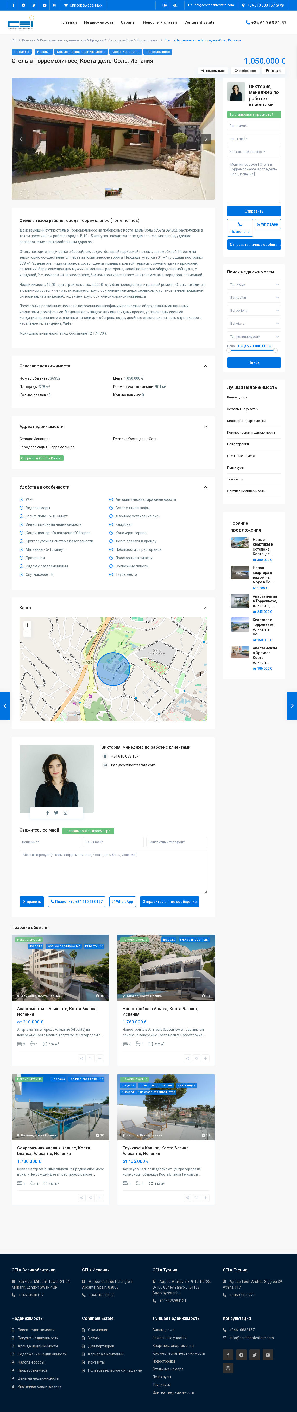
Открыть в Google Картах (41, 458)
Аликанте (28, 996)
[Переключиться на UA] (164, 5)
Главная (69, 22)
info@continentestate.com (133, 765)
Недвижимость (98, 22)
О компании (98, 1330)
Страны (128, 22)
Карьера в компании (105, 1354)
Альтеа (132, 996)
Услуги (94, 1338)
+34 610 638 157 (261, 5)
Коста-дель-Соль (120, 40)
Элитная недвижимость (246, 491)
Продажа (97, 40)
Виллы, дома (237, 397)
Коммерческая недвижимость (63, 40)
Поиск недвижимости (36, 1330)
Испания (28, 40)
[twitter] (34, 5)
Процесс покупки (32, 1370)
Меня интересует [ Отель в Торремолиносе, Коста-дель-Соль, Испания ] (113, 872)
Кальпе (27, 1135)
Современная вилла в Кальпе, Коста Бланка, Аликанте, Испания (53, 1151)
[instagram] (55, 5)
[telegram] (23, 5)
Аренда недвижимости (38, 1346)
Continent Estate (199, 22)
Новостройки (238, 444)
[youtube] (44, 5)
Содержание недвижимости (42, 1354)
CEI (14, 40)
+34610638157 (30, 1295)
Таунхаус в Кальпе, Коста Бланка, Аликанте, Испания (156, 1151)
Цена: (231, 346)
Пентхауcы (235, 468)
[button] (21, 139)
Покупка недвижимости (38, 1338)
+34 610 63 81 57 (269, 22)
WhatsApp (122, 901)
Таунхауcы (235, 479)
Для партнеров (101, 1346)
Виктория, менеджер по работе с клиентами (146, 747)
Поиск (254, 362)
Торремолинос (148, 40)
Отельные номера (241, 456)
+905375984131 (172, 1301)
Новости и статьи (160, 22)
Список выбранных (83, 5)
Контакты (96, 1362)
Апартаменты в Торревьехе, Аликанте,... (265, 601)
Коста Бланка (49, 996)
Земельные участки (242, 409)
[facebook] (13, 5)
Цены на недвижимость (38, 1378)
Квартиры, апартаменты (246, 421)
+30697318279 (242, 1295)
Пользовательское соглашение (115, 1370)
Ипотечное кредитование (40, 1386)
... (102, 1035)
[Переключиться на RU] (175, 5)
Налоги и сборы (31, 1362)
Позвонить (77, 901)
